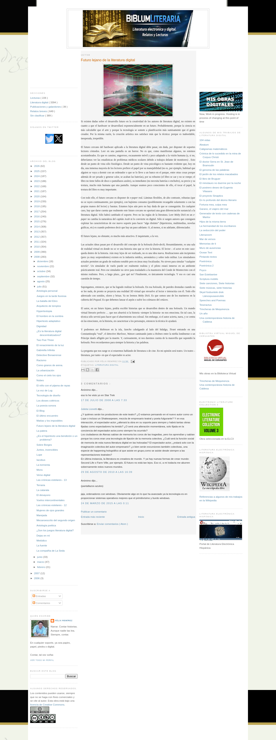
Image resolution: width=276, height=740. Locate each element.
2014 (37, 226)
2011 (37, 241)
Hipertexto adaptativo (48, 321)
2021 (37, 191)
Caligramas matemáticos (213, 148)
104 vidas (204, 140)
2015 (37, 221)
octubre (41, 271)
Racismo (41, 360)
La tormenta (43, 464)
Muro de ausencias (210, 247)
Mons (39, 469)
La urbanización (45, 370)
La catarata (42, 490)
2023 (37, 181)
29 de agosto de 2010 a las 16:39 (106, 471)
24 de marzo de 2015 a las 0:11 (105, 503)
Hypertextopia (44, 311)
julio (39, 286)
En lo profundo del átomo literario (218, 200)
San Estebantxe (208, 274)
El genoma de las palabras (214, 169)
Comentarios (41, 603)
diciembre (43, 261)
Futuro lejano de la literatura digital (55, 425)
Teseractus (205, 304)
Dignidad (41, 326)
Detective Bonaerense (48, 355)
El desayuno (43, 495)
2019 (37, 201)
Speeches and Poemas (212, 300)
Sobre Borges (44, 444)
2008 (37, 256)
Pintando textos (208, 256)
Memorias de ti (207, 243)
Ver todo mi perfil (42, 660)
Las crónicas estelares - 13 (51, 479)
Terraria (40, 485)
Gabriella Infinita (45, 350)
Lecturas (35, 97)
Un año (203, 313)
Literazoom (205, 234)
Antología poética (46, 525)
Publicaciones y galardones (46, 106)
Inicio (141, 516)
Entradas (39, 596)
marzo (41, 561)
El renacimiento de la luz (50, 345)
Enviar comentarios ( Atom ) (112, 523)
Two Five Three (45, 340)
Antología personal (46, 290)
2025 (37, 171)
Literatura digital (39, 102)
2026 (37, 166)
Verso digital (43, 474)
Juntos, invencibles (47, 449)
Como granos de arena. (49, 365)
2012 (37, 236)
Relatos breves (39, 111)
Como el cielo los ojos (48, 375)
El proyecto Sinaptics (211, 195)
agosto (41, 281)
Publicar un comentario (94, 511)
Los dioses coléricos (47, 400)
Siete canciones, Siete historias (216, 283)
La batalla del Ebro (46, 300)
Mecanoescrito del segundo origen (55, 520)
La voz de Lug (44, 390)
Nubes (40, 380)
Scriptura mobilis (208, 279)
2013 (37, 231)
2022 (37, 186)
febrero (41, 567)
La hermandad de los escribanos (217, 225)
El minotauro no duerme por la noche (220, 183)
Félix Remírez (63, 620)
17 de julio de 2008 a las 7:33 (104, 400)
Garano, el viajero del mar (213, 208)
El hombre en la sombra (49, 316)
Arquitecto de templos (48, 305)
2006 (37, 578)
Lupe (39, 454)
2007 (37, 573)
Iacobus (40, 459)
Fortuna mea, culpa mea (213, 204)
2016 (37, 216)
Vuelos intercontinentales (50, 500)
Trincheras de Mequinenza (214, 309)
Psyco (202, 270)
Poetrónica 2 (206, 265)
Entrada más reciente (93, 516)
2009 (37, 251)
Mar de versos (207, 239)
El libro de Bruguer (209, 178)
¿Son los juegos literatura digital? (55, 530)
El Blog (40, 410)
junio (40, 556)
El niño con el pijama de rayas (53, 385)
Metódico (41, 540)
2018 (37, 206)
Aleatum (204, 144)
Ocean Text (205, 252)
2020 (37, 196)
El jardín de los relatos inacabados (218, 174)
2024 (37, 176)
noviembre (43, 266)
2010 (37, 246)
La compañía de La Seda (50, 550)
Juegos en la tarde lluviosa (51, 296)
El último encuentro (47, 415)
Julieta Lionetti (89, 409)
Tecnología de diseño (48, 395)
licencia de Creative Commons (47, 704)
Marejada (41, 515)
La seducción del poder (212, 230)
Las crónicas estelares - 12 (51, 505)
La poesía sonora (46, 405)
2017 (37, 211)
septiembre (43, 276)
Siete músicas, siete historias (215, 287)
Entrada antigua (186, 516)
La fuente (41, 545)
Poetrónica (205, 261)
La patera (41, 430)
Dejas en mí (43, 535)
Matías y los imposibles (49, 420)
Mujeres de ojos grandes (50, 510)
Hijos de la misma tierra (212, 221)
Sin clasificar (37, 115)
